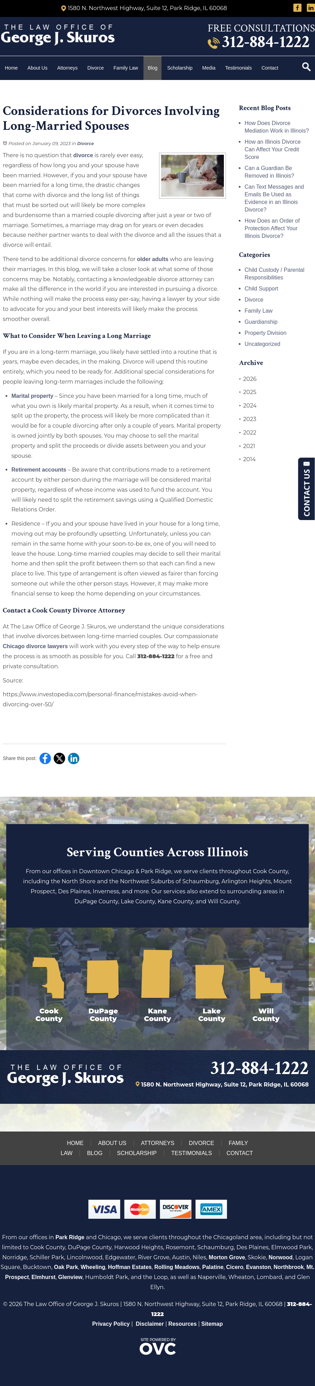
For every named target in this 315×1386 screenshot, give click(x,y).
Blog (152, 68)
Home (11, 68)
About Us (37, 68)
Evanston (258, 1267)
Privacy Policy (111, 1324)
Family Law (126, 68)
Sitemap (212, 1324)
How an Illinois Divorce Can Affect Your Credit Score (273, 149)
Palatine (213, 1267)
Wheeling (93, 1267)
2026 (247, 379)
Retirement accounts (38, 470)
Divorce (95, 68)
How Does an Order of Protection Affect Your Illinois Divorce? (272, 228)
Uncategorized (262, 344)
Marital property (32, 396)
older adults (152, 259)
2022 (247, 433)
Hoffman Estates (129, 1267)
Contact (271, 68)
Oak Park (66, 1267)
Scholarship (179, 68)
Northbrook (289, 1267)
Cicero (235, 1267)
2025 (247, 392)
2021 (247, 446)
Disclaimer (150, 1324)
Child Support (261, 289)
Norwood (280, 1257)
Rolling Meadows (177, 1267)
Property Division (266, 333)
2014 (247, 459)
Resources (182, 1324)
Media (209, 68)
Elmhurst (43, 1277)
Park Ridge (70, 1237)
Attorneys (67, 68)
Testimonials (238, 68)
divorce (83, 155)
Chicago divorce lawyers (35, 646)
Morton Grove (227, 1257)
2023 (247, 419)
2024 (248, 406)
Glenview (70, 1277)
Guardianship (261, 322)
